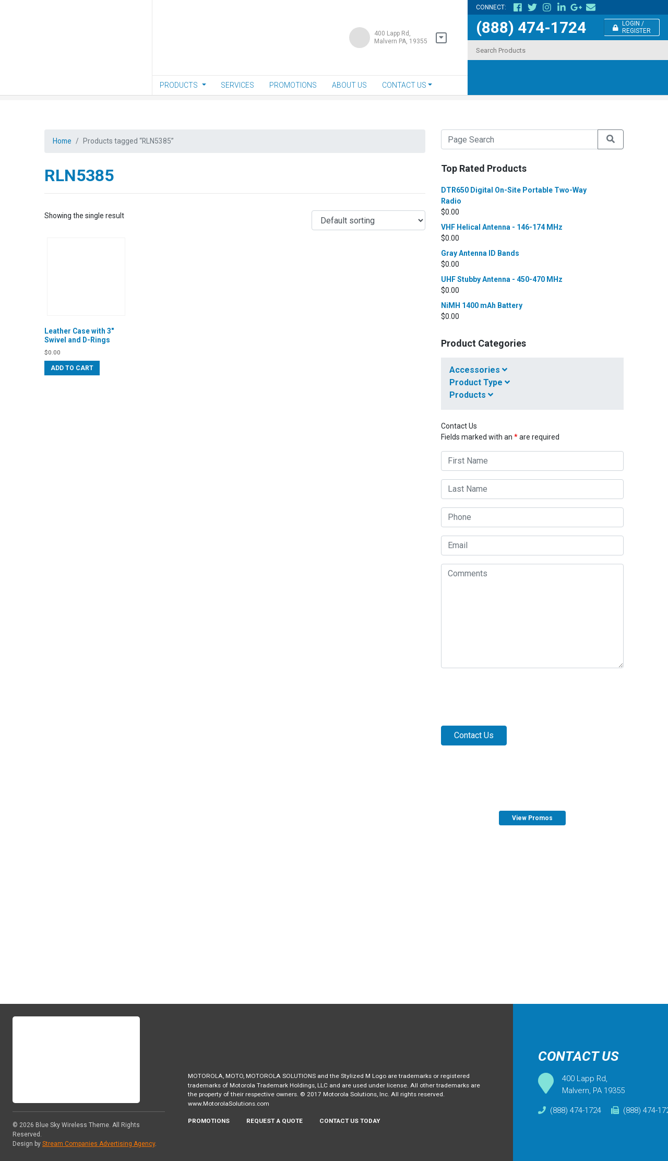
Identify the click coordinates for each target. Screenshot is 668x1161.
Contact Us (404, 85)
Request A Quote (283, 1130)
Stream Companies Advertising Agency (98, 1143)
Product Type (479, 382)
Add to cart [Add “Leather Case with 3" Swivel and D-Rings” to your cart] (72, 378)
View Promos (532, 818)
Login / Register (632, 27)
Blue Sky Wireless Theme (72, 1125)
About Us (349, 85)
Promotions (293, 85)
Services (237, 85)
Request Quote (630, 906)
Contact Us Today (365, 1130)
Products (179, 85)
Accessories (478, 370)
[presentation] (520, 697)
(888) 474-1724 (531, 27)
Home (64, 142)
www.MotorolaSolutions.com (233, 1110)
